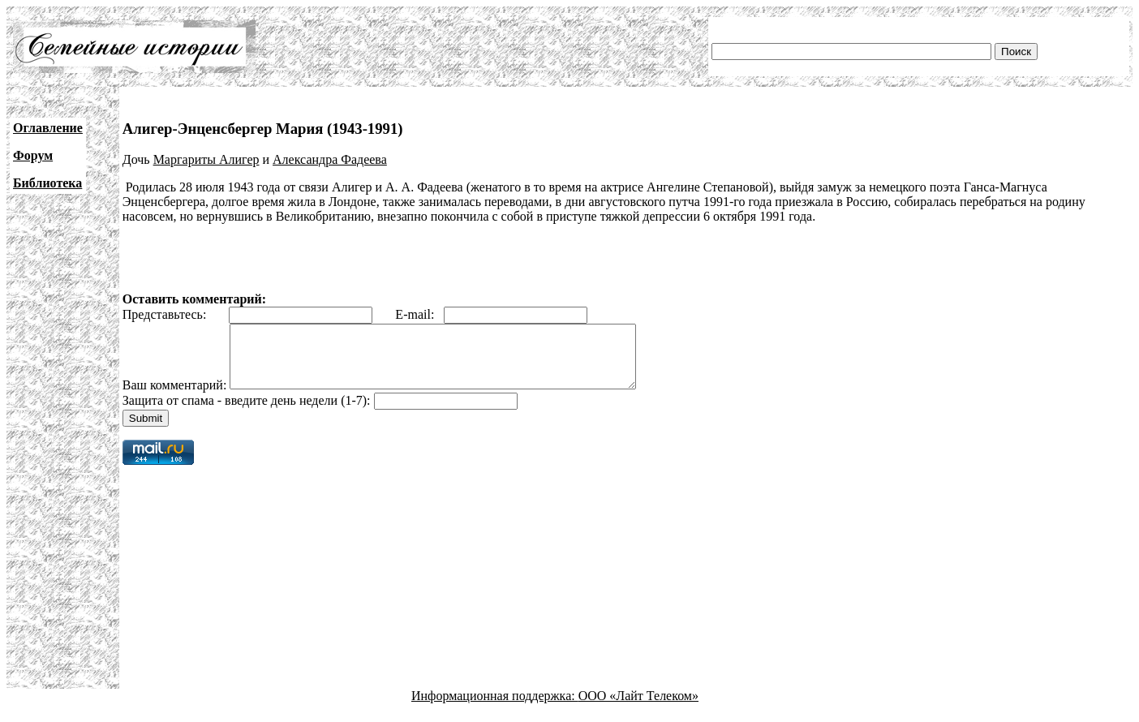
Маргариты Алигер (206, 159)
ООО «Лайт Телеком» (638, 708)
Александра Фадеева (330, 159)
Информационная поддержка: (494, 708)
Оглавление (48, 128)
